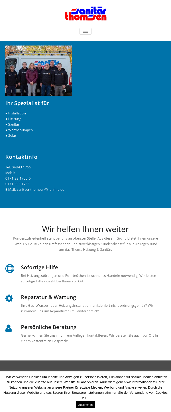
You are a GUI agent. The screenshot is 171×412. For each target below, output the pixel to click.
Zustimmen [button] (85, 404)
